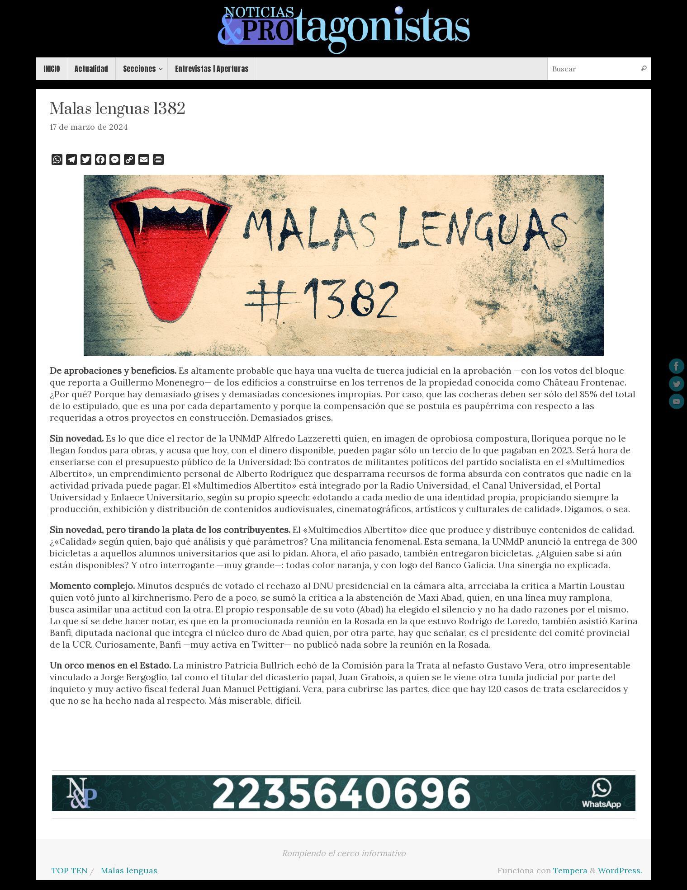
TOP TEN (70, 870)
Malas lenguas (129, 870)
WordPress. (620, 870)
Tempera (570, 870)
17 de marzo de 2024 (89, 127)
